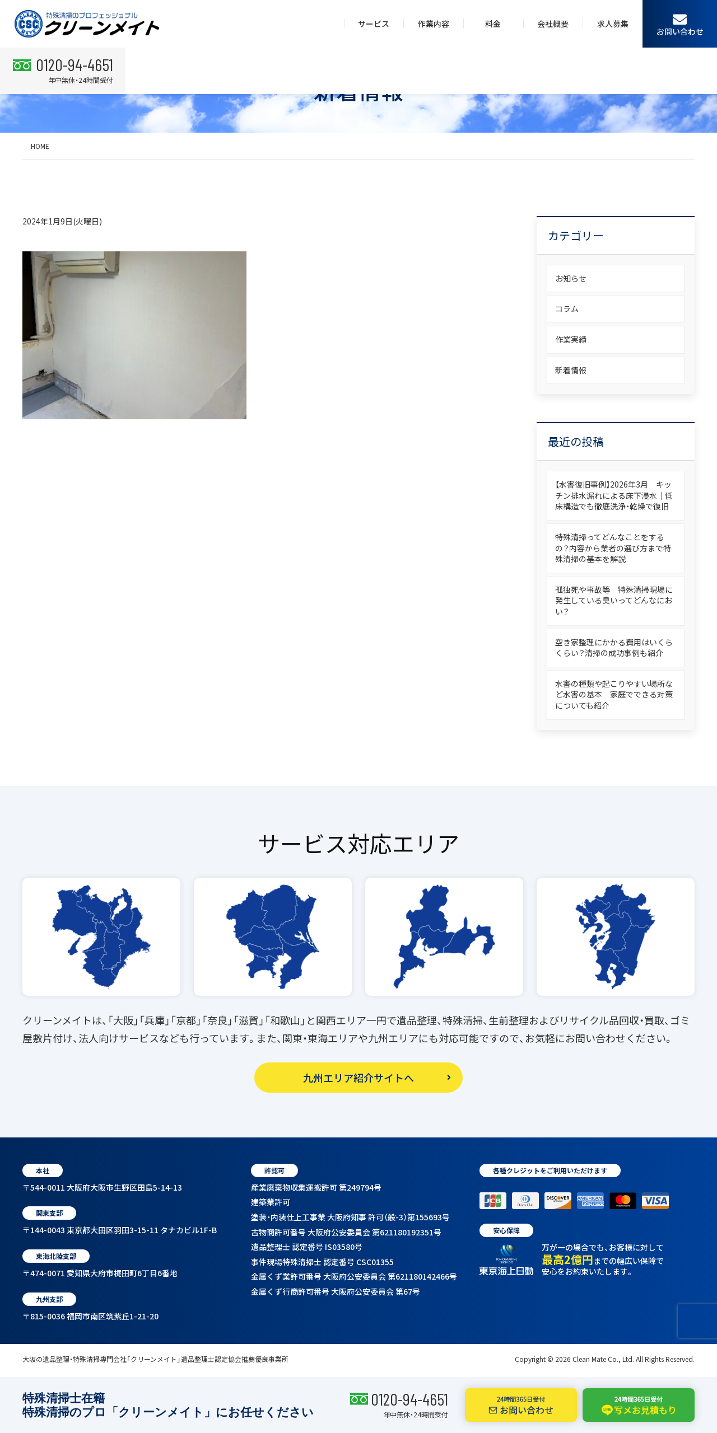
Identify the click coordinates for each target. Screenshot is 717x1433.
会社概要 (553, 23)
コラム (567, 308)
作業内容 (433, 23)
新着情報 (570, 370)
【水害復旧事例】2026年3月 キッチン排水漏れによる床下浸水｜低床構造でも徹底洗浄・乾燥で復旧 (614, 495)
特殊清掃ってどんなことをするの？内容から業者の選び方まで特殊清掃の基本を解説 (613, 547)
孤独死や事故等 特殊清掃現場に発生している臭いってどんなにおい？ (614, 600)
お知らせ (570, 278)
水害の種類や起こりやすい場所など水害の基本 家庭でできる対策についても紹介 (614, 694)
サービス (373, 23)
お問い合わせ (680, 24)
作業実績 (570, 339)
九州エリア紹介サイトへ (358, 1077)
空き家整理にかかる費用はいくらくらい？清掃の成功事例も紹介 (614, 647)
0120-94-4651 (409, 1399)
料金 (493, 23)
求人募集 (612, 23)
